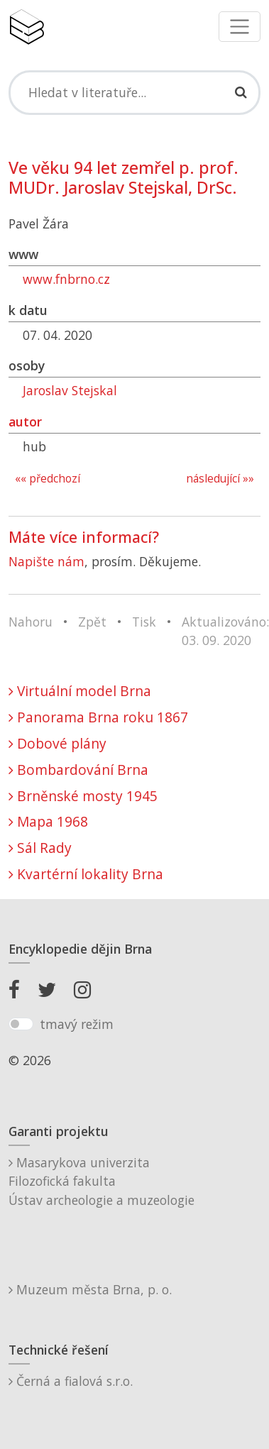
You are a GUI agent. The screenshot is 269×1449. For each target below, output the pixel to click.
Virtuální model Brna (80, 690)
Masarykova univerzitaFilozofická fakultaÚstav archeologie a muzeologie (101, 1181)
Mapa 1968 (48, 821)
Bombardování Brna (78, 769)
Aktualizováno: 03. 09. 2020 (225, 631)
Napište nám (46, 561)
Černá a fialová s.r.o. (71, 1380)
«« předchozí (47, 478)
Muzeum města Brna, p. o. (90, 1289)
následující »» (220, 478)
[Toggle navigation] (239, 26)
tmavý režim (77, 1023)
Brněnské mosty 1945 (83, 795)
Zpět (92, 621)
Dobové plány (57, 743)
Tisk (144, 621)
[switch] (21, 1024)
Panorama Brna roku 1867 (98, 717)
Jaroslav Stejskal (70, 390)
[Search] (134, 92)
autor (25, 421)
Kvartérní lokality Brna (86, 873)
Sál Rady (40, 847)
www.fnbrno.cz (66, 278)
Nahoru (31, 621)
